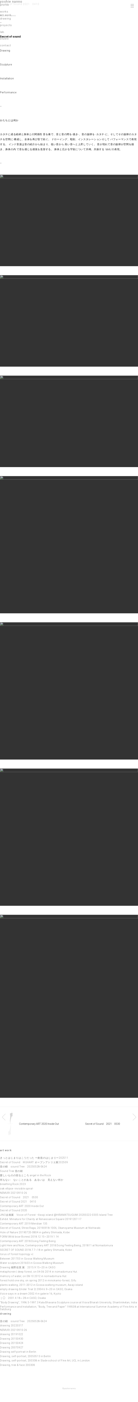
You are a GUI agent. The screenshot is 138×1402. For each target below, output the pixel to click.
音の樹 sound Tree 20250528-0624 (23, 1166)
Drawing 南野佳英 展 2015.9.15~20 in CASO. (28, 1267)
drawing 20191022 (11, 1334)
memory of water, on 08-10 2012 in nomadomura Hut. (33, 1276)
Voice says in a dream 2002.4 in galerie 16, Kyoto (30, 1293)
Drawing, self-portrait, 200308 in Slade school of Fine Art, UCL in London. (45, 1360)
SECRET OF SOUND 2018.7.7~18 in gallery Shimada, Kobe (36, 1249)
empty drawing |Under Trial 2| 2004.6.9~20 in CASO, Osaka (36, 1289)
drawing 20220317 (11, 1325)
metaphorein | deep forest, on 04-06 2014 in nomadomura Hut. (39, 1271)
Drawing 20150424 (11, 1343)
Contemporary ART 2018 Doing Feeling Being (28, 1241)
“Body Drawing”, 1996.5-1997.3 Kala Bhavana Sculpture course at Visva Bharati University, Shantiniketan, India (68, 1302)
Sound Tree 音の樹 (11, 1171)
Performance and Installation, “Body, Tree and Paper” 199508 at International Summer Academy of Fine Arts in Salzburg (68, 1308)
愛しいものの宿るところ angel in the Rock (25, 1175)
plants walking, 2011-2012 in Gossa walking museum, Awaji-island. (42, 1284)
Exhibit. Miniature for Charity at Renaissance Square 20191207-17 (41, 1219)
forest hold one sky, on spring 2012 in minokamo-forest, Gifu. (38, 1280)
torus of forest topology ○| (16, 1254)
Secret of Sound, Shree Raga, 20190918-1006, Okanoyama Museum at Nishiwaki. (50, 1227)
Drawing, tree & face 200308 (17, 1365)
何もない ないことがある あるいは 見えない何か (31, 1179)
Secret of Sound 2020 (13, 1210)
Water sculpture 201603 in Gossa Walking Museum (32, 1262)
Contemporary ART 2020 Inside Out (22, 1206)
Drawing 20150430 (11, 1338)
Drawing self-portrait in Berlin (18, 1351)
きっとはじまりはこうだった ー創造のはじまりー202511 (34, 1157)
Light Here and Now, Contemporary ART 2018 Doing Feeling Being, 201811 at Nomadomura (56, 1245)
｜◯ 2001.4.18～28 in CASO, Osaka (23, 1298)
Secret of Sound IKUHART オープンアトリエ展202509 (34, 1162)
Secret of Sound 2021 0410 (18, 1201)
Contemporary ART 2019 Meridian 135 (23, 1223)
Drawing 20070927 (11, 1347)
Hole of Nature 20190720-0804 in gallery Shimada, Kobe (35, 1232)
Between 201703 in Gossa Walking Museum (27, 1258)
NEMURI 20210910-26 (13, 1192)
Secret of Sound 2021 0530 (19, 1197)
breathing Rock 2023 (13, 1184)
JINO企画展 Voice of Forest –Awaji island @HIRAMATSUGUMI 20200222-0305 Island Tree (56, 1214)
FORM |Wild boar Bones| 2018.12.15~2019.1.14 (29, 1236)
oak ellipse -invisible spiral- (16, 1188)
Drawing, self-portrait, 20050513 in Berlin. (25, 1356)
